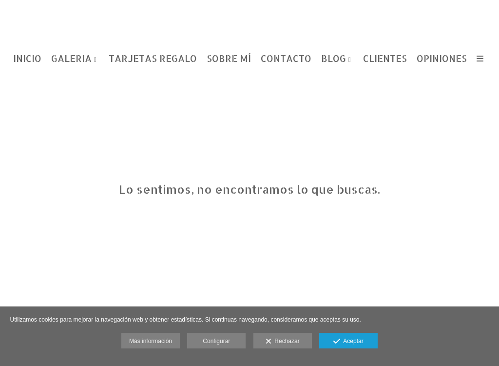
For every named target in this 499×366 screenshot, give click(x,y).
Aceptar (348, 342)
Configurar (216, 341)
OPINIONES (442, 59)
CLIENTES (385, 59)
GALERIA (71, 59)
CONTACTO (286, 59)
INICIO (27, 59)
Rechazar (283, 342)
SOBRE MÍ (229, 59)
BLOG (333, 59)
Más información (150, 341)
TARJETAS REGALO (153, 59)
